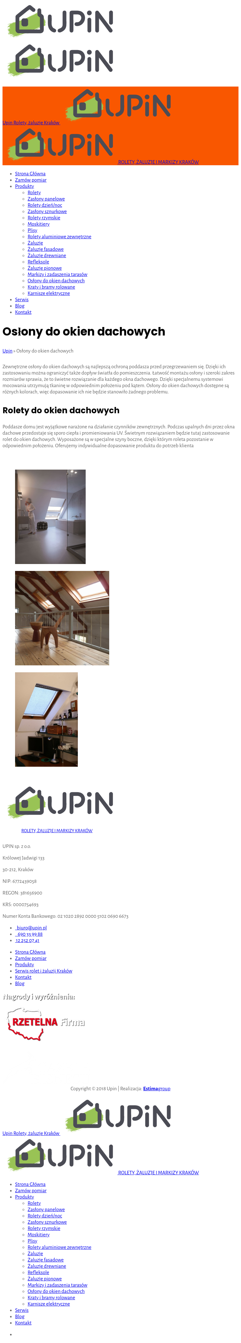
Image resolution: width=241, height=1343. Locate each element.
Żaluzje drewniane (47, 255)
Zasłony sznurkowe (47, 211)
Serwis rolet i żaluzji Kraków (43, 970)
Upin (8, 350)
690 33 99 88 (29, 934)
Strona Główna (30, 173)
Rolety (34, 192)
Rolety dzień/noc (45, 205)
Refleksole (38, 261)
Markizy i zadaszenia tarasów (57, 274)
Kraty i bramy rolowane (51, 287)
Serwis (22, 299)
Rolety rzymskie (44, 217)
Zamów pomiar (30, 180)
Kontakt (23, 312)
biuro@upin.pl (31, 927)
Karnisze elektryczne (49, 293)
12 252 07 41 (27, 940)
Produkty (24, 186)
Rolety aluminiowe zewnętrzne (59, 236)
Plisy (32, 230)
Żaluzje (35, 242)
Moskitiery (39, 224)
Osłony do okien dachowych (56, 280)
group (156, 1088)
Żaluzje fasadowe (46, 249)
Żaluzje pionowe (45, 268)
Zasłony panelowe (46, 198)
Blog (19, 305)
